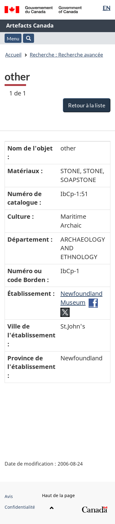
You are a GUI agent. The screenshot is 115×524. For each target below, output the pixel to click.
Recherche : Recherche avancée (66, 54)
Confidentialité (20, 507)
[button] (28, 38)
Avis (9, 496)
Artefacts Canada (30, 25)
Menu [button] (13, 38)
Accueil (13, 54)
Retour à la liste (86, 105)
